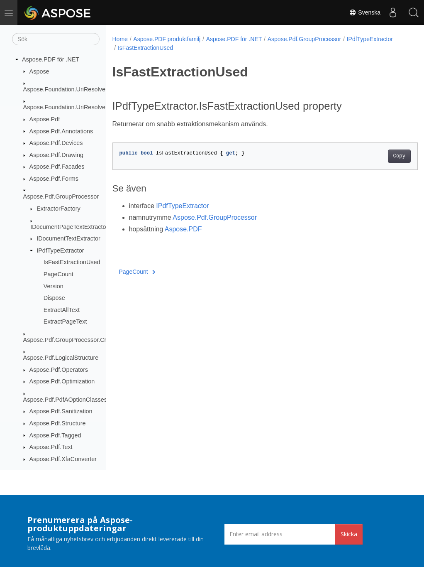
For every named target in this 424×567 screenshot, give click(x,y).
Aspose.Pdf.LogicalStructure (61, 357)
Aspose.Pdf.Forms (53, 178)
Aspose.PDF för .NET (50, 59)
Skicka (349, 534)
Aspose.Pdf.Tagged (55, 435)
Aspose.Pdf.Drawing (56, 155)
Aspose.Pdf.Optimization (62, 381)
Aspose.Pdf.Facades (57, 166)
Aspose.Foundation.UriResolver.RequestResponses (92, 107)
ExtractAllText (62, 310)
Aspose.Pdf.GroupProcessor (61, 196)
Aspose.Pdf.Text (51, 447)
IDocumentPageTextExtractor (69, 226)
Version (53, 286)
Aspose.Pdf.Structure (57, 423)
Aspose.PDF (183, 229)
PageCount (58, 274)
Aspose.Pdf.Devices (56, 143)
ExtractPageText (65, 321)
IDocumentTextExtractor (68, 238)
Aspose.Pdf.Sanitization (61, 411)
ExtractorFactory (58, 208)
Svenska (364, 12)
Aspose (39, 71)
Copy (378, 156)
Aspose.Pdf (44, 119)
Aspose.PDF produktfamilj (166, 39)
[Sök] (56, 39)
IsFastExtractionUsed (72, 262)
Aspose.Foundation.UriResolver (65, 89)
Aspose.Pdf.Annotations (61, 131)
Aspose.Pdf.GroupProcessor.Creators (73, 339)
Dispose (54, 298)
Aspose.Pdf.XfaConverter (63, 459)
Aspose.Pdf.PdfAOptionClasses (65, 399)
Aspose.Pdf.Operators (58, 369)
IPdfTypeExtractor (60, 250)
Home (120, 39)
